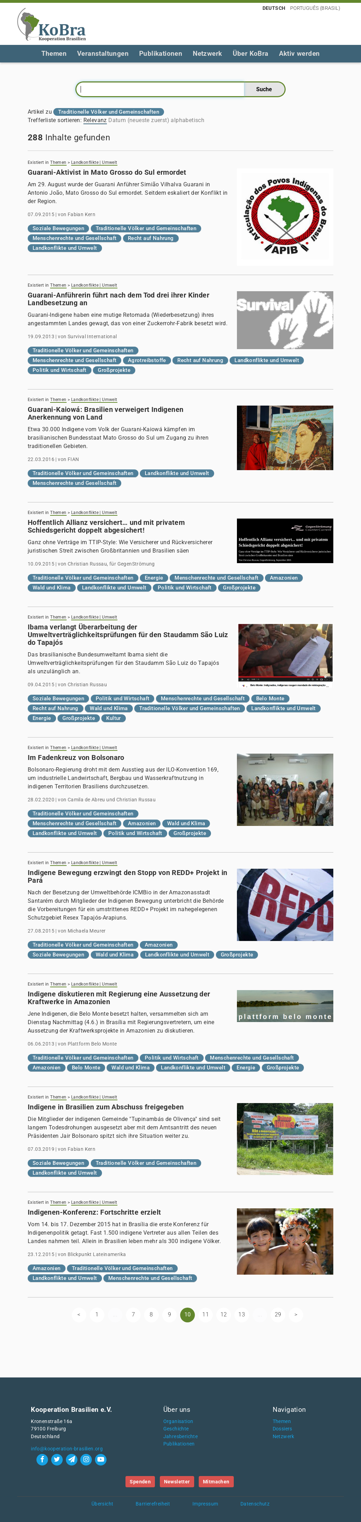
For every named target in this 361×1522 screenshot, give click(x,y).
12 (223, 1314)
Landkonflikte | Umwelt (94, 162)
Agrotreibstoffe (147, 360)
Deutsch (274, 8)
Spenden (140, 1481)
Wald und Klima (52, 588)
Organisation (178, 1421)
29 (278, 1314)
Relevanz (95, 120)
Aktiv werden (299, 53)
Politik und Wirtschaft (60, 370)
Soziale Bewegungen (58, 228)
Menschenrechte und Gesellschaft (74, 238)
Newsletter (177, 1481)
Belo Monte (270, 698)
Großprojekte (114, 370)
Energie (154, 578)
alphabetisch (187, 120)
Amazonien (284, 578)
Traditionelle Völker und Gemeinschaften (146, 228)
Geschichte (176, 1429)
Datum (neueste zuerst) (138, 120)
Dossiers (282, 1429)
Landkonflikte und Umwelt (65, 248)
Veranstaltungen (103, 53)
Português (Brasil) (315, 8)
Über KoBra (250, 53)
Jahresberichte (180, 1437)
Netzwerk (207, 53)
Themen (54, 53)
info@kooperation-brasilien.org (67, 1449)
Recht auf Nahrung (151, 238)
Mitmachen (216, 1481)
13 (241, 1314)
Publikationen (160, 53)
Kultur (113, 718)
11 (205, 1314)
